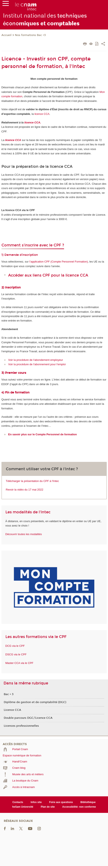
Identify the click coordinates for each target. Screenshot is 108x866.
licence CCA (42, 113)
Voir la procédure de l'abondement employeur (35, 359)
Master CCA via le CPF (19, 663)
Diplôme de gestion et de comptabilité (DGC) (35, 702)
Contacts (17, 802)
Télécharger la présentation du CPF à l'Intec (32, 481)
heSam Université (22, 806)
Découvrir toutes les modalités (23, 534)
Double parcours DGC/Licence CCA (28, 718)
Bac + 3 (9, 694)
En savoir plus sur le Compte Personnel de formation (42, 434)
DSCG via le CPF (16, 654)
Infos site (36, 802)
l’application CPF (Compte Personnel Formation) (58, 261)
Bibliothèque (88, 802)
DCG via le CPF (15, 645)
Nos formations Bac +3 (30, 35)
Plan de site (48, 806)
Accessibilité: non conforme (79, 806)
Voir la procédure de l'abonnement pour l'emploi (37, 364)
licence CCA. (32, 122)
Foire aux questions (61, 802)
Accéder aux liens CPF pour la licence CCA (48, 275)
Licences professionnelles (21, 726)
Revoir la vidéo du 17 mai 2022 (24, 489)
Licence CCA (12, 710)
